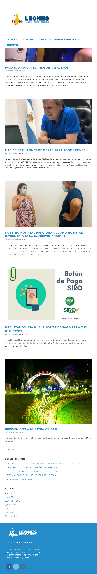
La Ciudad (11, 39)
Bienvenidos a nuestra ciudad (31, 429)
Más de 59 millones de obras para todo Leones (45, 150)
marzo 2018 (10, 512)
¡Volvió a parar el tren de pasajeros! (37, 67)
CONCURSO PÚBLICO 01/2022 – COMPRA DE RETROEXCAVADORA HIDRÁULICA (43, 464)
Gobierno (27, 39)
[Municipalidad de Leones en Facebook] (9, 567)
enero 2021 (10, 497)
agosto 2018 (10, 505)
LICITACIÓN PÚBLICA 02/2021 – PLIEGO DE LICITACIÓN (31, 475)
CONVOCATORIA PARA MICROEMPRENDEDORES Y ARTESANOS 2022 (38, 471)
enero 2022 (10, 493)
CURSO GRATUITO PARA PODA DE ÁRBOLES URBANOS (31, 467)
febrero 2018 (11, 516)
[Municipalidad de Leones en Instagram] (23, 567)
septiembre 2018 (12, 501)
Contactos (12, 45)
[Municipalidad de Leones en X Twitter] (16, 567)
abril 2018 (9, 508)
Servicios (43, 39)
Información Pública (65, 39)
